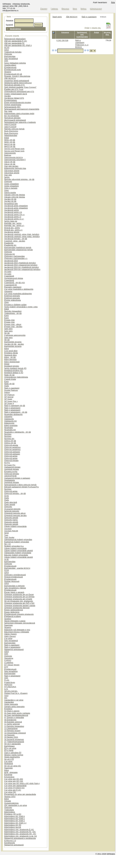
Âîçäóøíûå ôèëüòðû (12, 509)
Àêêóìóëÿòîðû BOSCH (13, 157)
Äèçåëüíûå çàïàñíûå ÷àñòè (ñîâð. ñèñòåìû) (21, 234)
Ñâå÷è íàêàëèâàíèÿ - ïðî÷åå (15, 412)
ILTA (6, 689)
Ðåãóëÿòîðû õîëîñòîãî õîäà (15, 168)
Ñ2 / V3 (7, 544)
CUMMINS (8, 663)
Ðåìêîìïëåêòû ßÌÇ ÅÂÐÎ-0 (14, 816)
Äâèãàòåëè (9, 702)
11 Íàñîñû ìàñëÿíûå (12, 724)
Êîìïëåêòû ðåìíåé (11, 353)
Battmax (7, 155)
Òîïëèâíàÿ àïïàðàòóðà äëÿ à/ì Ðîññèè (19, 597)
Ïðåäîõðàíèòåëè (10, 135)
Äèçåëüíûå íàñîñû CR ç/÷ (14, 215)
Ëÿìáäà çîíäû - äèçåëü (13, 327)
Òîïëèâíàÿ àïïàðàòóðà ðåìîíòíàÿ (17, 608)
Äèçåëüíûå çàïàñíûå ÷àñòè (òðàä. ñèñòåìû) (22, 236)
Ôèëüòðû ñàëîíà (11, 520)
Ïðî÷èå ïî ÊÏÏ (9, 759)
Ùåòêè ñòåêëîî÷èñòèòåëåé (15, 526)
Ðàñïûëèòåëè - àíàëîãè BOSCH (17, 568)
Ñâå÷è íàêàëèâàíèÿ (12, 408)
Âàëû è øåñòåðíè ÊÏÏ (12, 753)
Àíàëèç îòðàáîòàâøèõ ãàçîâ (15, 94)
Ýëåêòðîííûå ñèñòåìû (12, 52)
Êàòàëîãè (8, 775)
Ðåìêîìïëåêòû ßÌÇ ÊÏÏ (12, 825)
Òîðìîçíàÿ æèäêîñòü (12, 447)
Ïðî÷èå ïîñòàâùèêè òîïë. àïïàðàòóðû (18, 601)
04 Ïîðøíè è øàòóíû (11, 711)
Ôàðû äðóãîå (9, 504)
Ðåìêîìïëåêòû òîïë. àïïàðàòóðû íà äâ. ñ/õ (20, 836)
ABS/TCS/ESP (10, 124)
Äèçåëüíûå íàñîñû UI (12, 217)
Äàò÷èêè (8, 175)
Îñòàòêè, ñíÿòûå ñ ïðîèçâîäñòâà (17, 76)
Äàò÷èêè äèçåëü (11, 166)
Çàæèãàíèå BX (10, 285)
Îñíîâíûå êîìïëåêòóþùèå (13, 577)
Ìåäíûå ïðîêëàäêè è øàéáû (14, 621)
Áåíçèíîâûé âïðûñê (11, 171)
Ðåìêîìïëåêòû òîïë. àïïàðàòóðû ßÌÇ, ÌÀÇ (20, 834)
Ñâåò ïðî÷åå (9, 375)
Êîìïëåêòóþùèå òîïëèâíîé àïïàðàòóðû (19, 614)
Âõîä (113, 2)
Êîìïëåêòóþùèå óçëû (12, 70)
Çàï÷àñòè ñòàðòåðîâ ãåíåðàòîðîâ (18, 294)
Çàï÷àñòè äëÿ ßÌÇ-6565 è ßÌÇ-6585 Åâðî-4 (21, 783)
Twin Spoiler (9, 537)
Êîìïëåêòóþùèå (10, 67)
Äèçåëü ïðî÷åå (10, 199)
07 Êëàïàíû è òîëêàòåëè (14, 717)
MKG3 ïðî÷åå (9, 144)
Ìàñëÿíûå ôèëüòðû (11, 511)
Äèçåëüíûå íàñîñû (11, 210)
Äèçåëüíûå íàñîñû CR (13, 212)
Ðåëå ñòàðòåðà (10, 425)
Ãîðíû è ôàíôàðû (10, 188)
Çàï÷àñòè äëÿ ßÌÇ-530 (13, 781)
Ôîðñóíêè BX (9, 254)
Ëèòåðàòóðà (9, 843)
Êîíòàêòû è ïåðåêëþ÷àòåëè (15, 305)
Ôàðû (6, 386)
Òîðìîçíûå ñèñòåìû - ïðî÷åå (15, 493)
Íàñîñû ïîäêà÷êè (10, 221)
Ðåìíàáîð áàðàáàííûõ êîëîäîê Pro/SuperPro (21, 487)
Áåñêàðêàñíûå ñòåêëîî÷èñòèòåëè (18, 540)
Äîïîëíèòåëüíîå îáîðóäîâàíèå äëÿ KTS (19, 91)
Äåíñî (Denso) (10, 636)
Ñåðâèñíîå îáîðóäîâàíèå (14, 649)
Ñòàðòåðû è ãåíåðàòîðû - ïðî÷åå (17, 432)
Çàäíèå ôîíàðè (10, 379)
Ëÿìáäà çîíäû (9, 320)
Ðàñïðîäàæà (9, 746)
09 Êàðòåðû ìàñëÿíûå (13, 722)
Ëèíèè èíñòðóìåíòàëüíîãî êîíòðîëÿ (17, 102)
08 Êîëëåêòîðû (10, 720)
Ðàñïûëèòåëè (9, 56)
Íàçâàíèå (9, 25)
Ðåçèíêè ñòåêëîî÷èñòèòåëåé (16, 555)
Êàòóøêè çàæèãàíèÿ (12, 287)
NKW (6, 533)
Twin (6, 535)
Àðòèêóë (9, 21)
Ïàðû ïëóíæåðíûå (11, 59)
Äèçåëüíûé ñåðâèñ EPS (14, 98)
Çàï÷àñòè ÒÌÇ (10, 792)
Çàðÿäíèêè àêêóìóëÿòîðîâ (14, 335)
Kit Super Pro (9, 465)
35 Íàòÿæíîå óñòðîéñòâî (14, 739)
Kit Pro (7, 463)
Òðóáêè (7, 801)
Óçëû (6, 496)
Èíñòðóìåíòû (9, 777)
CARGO (7, 660)
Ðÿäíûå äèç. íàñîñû (12, 228)
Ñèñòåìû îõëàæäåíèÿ (13, 311)
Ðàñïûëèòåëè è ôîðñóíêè (14, 586)
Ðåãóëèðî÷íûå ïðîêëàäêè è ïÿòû (17, 630)
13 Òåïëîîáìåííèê (11, 728)
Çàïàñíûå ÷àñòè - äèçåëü (14, 241)
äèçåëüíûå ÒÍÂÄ (11, 261)
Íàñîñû (7, 177)
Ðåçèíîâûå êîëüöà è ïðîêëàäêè (16, 632)
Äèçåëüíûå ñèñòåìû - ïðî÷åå (15, 239)
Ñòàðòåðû (8, 428)
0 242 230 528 (62, 40)
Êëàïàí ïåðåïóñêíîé (11, 612)
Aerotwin (8, 529)
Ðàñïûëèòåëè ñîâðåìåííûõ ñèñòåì (17, 247)
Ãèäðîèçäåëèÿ (10, 65)
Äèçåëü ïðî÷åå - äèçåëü (14, 344)
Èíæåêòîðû (8, 243)
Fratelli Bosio (9, 682)
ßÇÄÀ (6, 48)
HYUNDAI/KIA (10, 687)
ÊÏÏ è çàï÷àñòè (10, 748)
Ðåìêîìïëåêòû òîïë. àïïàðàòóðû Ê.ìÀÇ (19, 830)
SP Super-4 (9, 403)
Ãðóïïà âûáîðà (10, 193)
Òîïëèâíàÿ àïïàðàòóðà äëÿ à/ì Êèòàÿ (19, 594)
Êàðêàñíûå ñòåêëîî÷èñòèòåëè (16, 542)
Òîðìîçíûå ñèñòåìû (11, 474)
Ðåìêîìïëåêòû (9, 812)
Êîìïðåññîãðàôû (10, 100)
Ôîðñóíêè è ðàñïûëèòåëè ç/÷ (16, 258)
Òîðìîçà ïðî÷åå (10, 441)
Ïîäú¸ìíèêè (8, 111)
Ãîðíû (6, 190)
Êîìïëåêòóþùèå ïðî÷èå (13, 74)
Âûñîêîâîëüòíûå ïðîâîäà (13, 278)
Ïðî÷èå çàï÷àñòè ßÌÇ (12, 766)
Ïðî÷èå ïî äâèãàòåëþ (12, 744)
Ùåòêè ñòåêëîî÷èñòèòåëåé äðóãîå (18, 551)
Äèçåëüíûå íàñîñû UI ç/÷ (14, 219)
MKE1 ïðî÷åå (9, 140)
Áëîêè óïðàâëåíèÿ (11, 184)
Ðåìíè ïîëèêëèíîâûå (11, 362)
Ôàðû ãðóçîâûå (10, 502)
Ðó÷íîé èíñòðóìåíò (11, 116)
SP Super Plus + (11, 401)
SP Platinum (9, 395)
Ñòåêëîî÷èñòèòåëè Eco (14, 546)
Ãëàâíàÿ (43, 9)
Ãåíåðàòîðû (9, 419)
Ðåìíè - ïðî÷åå (9, 357)
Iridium (7, 392)
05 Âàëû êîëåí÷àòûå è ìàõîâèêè (17, 713)
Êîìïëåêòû (8, 709)
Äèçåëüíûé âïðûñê (11, 232)
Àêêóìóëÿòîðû (10, 153)
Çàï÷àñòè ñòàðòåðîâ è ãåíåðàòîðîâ (18, 289)
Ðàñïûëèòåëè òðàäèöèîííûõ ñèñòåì (18, 250)
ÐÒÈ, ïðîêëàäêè (11, 772)
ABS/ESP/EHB (10, 476)
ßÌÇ (5, 698)
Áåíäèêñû (8, 291)
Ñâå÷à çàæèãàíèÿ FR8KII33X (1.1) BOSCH (81, 43)
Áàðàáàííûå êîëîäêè (12, 467)
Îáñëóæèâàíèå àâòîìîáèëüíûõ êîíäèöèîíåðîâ (21, 109)
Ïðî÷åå (7, 333)
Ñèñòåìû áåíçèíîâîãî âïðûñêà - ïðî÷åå (19, 179)
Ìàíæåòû (7, 619)
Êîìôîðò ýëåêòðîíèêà (12, 300)
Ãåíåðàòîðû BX (10, 421)
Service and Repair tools (14, 149)
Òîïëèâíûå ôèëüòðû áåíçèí (15, 513)
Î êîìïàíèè (54, 9)
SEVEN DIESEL (11, 691)
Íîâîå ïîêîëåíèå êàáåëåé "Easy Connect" (20, 87)
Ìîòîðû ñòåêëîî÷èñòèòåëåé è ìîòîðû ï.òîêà (20, 307)
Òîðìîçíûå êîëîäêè (11, 460)
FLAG (6, 680)
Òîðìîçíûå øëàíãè (11, 445)
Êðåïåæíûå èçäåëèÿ (12, 616)
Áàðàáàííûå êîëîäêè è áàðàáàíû (17, 478)
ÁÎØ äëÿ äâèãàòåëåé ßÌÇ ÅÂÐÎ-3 (18, 45)
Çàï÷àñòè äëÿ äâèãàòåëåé (15, 786)
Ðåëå (6, 138)
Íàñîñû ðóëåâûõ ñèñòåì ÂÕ (15, 368)
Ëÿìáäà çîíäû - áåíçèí (12, 324)
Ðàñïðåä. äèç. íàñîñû (12, 223)
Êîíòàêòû (65, 9)
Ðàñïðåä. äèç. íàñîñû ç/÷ (14, 225)
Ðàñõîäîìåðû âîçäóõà (12, 342)
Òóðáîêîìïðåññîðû (11, 803)
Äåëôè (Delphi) (10, 634)
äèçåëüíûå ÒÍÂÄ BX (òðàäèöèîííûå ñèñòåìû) (22, 269)
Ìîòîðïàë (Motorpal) (11, 581)
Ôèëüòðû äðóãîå (11, 518)
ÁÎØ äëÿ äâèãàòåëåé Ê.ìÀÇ (15, 41)
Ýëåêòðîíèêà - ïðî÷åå (12, 313)
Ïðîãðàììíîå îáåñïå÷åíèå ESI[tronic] (18, 83)
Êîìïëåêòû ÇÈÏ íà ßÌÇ (12, 814)
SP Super (8, 399)
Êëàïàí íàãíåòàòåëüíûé (13, 610)
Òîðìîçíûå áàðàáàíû (12, 452)
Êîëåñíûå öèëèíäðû (12, 296)
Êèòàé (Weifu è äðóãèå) (14, 592)
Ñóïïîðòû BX (9, 439)
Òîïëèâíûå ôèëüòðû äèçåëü (15, 515)
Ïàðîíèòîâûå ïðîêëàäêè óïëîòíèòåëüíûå (19, 623)
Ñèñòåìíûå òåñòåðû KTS (14, 85)
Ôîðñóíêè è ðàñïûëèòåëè (14, 256)
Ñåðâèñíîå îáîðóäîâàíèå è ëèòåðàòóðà (20, 838)
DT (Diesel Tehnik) (11, 665)
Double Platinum (11, 390)
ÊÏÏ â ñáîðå (8, 750)
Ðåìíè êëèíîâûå (10, 359)
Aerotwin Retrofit (11, 531)
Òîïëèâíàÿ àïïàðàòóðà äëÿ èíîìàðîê (18, 599)
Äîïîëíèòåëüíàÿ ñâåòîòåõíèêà (16, 377)
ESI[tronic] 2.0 (10, 841)
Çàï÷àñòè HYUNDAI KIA (14, 788)
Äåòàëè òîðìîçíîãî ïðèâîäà (14, 195)
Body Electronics (11, 131)
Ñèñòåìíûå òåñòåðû (12, 118)
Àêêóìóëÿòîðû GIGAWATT (15, 160)
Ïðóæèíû (7, 72)
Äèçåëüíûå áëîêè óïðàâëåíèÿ (16, 206)
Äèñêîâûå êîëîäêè (11, 469)
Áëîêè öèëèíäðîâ (11, 704)
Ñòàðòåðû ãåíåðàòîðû (13, 414)
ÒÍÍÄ (6, 61)
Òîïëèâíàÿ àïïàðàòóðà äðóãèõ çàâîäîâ (19, 605)
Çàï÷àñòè (8, 638)
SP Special (8, 397)
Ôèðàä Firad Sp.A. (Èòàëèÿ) (15, 693)
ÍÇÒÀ (6, 570)
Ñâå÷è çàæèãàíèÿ (11, 388)
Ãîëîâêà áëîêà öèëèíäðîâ (14, 707)
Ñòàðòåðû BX (10, 430)
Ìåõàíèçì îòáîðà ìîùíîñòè (13, 755)
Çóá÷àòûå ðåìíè (10, 351)
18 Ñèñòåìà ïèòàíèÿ (12, 731)
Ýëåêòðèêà (9, 810)
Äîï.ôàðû (7, 272)
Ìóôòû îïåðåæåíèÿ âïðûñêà (15, 63)
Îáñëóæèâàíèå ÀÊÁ (12, 107)
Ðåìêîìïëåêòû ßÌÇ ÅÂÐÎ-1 (14, 818)
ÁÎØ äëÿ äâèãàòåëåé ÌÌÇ (14, 43)
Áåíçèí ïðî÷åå (9, 162)
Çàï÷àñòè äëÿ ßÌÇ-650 (13, 779)
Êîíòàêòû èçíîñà (10, 472)
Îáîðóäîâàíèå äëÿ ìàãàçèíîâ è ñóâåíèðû (20, 122)
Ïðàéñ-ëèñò (57, 17)
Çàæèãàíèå (9, 276)
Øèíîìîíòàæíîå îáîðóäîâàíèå (15, 120)
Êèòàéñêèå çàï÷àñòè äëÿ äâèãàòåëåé (20, 794)
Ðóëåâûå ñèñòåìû (11, 366)
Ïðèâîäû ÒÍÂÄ (9, 797)
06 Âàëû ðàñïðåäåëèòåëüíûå (16, 715)
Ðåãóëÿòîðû (9, 423)
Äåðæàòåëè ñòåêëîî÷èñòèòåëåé (17, 553)
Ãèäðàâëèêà (9, 480)
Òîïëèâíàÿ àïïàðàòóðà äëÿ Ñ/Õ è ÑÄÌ (19, 603)
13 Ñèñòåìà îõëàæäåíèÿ (14, 726)
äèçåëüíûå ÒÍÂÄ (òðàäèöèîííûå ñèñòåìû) (20, 265)
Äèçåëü (7, 96)
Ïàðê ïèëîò (8, 329)
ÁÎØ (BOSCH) (10, 78)
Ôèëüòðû (8, 507)
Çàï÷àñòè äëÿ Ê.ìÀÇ (12, 790)
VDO (6, 696)
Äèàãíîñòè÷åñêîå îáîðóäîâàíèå (16, 81)
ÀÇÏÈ (6, 559)
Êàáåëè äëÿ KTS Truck (13, 89)
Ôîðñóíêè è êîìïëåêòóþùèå (15, 575)
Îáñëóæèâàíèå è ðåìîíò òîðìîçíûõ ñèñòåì (20, 485)
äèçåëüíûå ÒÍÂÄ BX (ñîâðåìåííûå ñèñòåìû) (21, 267)
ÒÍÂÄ (6, 50)
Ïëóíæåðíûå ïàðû (11, 204)
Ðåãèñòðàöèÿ (96, 9)
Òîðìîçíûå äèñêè (10, 456)
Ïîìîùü (75, 9)
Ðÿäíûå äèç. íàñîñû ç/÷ (13, 230)
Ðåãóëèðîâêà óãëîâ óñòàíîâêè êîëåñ (19, 114)
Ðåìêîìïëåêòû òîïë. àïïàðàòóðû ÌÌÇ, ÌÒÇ (20, 832)
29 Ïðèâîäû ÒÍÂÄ (11, 737)
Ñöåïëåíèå (8, 764)
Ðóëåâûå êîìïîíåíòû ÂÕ (13, 370)
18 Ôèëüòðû (9, 735)
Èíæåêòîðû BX (10, 245)
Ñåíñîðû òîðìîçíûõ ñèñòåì (14, 129)
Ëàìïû (6, 315)
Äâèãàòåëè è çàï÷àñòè (13, 700)
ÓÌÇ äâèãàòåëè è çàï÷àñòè (15, 805)
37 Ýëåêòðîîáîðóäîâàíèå (14, 742)
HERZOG (8, 685)
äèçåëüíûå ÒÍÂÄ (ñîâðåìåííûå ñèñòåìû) (20, 263)
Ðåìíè (6, 349)
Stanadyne (8, 658)
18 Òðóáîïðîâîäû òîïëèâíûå (15, 733)
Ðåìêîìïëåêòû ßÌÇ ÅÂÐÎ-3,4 (15, 823)
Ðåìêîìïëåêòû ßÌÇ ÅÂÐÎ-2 (14, 821)
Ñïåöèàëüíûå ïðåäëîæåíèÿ (15, 39)
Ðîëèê (6, 364)
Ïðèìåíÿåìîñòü (15, 29)
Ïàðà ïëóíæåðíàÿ (11, 671)
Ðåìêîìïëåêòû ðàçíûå (12, 827)
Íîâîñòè (84, 9)
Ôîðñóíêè (8, 54)
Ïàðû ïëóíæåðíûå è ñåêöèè (15, 588)
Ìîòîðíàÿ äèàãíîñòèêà (12, 105)
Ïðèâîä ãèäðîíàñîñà (12, 757)
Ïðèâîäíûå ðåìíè (10, 355)
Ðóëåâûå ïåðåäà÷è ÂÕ (13, 373)
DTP (6, 667)
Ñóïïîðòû (7, 434)
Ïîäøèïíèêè (8, 625)
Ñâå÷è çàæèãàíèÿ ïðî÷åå (14, 406)
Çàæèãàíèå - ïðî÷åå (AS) (14, 283)
